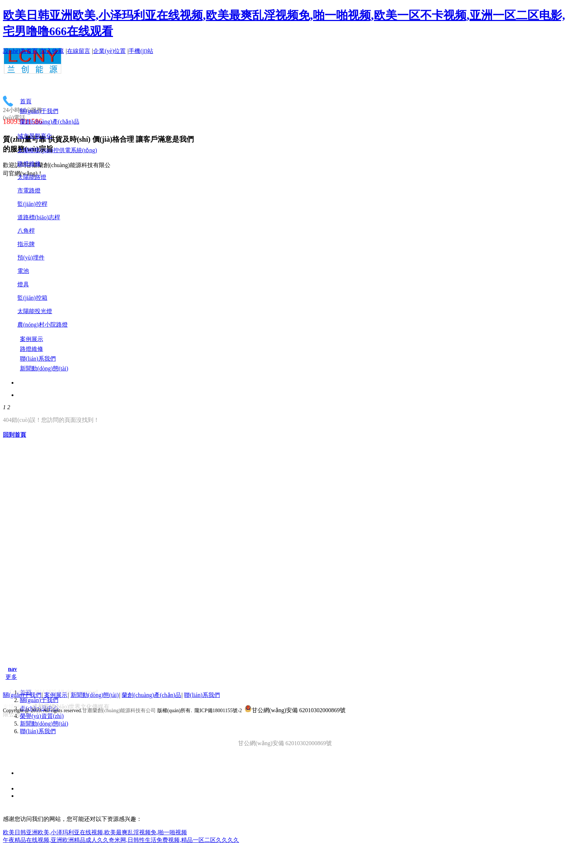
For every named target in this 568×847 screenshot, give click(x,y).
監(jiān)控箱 (32, 298)
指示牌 (26, 244)
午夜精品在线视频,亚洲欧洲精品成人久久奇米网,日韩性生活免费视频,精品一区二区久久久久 (121, 840)
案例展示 (55, 695)
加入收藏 (52, 51)
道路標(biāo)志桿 (38, 217)
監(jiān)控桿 (32, 204)
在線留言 (78, 51)
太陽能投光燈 (34, 311)
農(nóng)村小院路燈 (42, 324)
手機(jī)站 (141, 51)
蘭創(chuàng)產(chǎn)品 (151, 695)
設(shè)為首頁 (20, 51)
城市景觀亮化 (34, 136)
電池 (23, 271)
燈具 (23, 284)
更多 (11, 677)
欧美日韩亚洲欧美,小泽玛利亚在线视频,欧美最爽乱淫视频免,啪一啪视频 (95, 832)
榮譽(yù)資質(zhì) (42, 716)
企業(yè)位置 (109, 51)
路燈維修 (29, 164)
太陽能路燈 (31, 177)
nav (12, 669)
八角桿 (26, 231)
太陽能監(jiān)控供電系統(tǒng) (57, 150)
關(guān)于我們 (39, 700)
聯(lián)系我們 (38, 731)
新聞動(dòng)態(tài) (44, 724)
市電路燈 (29, 190)
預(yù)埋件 (31, 257)
